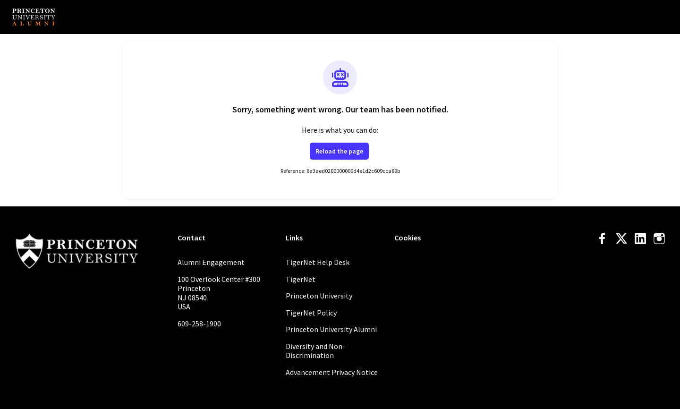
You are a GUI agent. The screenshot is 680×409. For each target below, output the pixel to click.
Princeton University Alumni (331, 329)
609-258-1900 (199, 323)
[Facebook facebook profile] (602, 238)
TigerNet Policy (311, 312)
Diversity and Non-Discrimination (315, 350)
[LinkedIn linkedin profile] (640, 238)
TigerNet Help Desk (317, 262)
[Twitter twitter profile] (621, 240)
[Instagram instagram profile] (659, 238)
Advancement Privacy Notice (332, 372)
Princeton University (319, 295)
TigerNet (300, 279)
